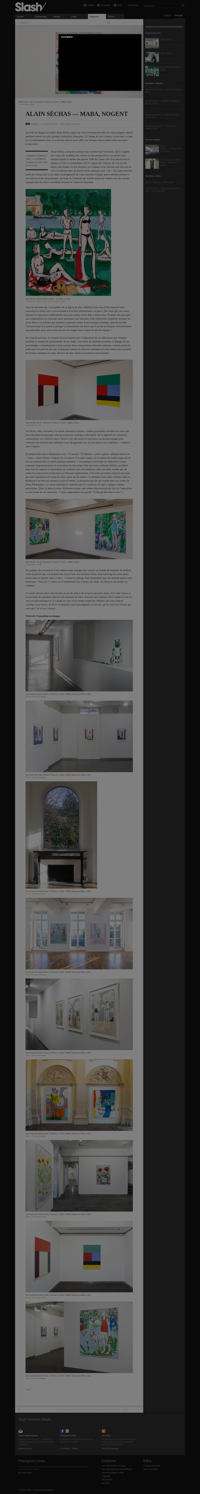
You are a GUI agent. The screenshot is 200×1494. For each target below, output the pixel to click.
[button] (139, 37)
